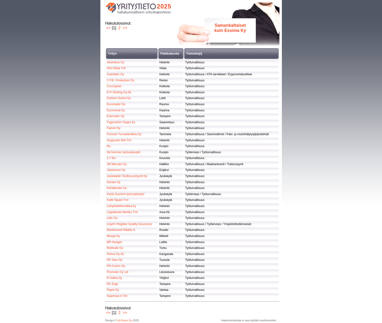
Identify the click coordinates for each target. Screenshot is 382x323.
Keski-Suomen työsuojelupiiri (125, 194)
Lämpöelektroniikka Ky (121, 206)
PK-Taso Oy (114, 260)
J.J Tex (111, 158)
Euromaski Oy (116, 104)
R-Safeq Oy (114, 278)
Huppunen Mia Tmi (119, 140)
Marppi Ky (113, 236)
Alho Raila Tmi (116, 68)
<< (108, 28)
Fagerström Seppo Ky (121, 122)
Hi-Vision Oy (124, 320)
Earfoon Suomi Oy (119, 98)
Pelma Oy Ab (115, 254)
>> (125, 28)
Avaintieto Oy (115, 74)
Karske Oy (113, 182)
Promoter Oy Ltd (117, 272)
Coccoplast (114, 86)
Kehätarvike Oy (117, 188)
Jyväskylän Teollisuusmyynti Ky (127, 176)
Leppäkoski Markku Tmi (122, 212)
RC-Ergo (112, 284)
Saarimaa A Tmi (117, 296)
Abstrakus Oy (115, 62)
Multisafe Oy (115, 248)
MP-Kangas (114, 242)
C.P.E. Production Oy (120, 80)
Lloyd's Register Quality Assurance (129, 224)
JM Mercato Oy (116, 164)
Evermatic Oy (115, 116)
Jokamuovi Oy (116, 170)
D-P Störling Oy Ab (119, 92)
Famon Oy (113, 128)
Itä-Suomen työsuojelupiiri (123, 152)
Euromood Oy (116, 110)
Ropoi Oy (113, 290)
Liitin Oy (112, 218)
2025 (164, 6)
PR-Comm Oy (116, 266)
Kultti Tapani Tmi (117, 200)
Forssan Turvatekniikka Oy (124, 134)
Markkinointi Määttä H (121, 230)
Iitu (109, 146)
